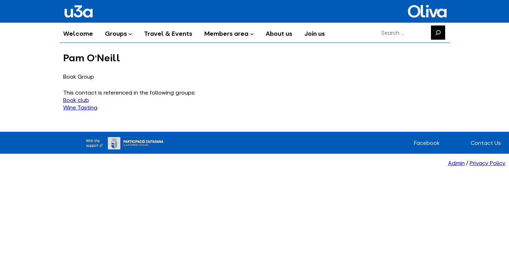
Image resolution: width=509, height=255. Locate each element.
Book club (76, 100)
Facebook (427, 143)
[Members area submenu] (252, 33)
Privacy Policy (487, 163)
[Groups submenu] (130, 33)
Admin (456, 163)
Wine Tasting (80, 107)
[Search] (438, 33)
